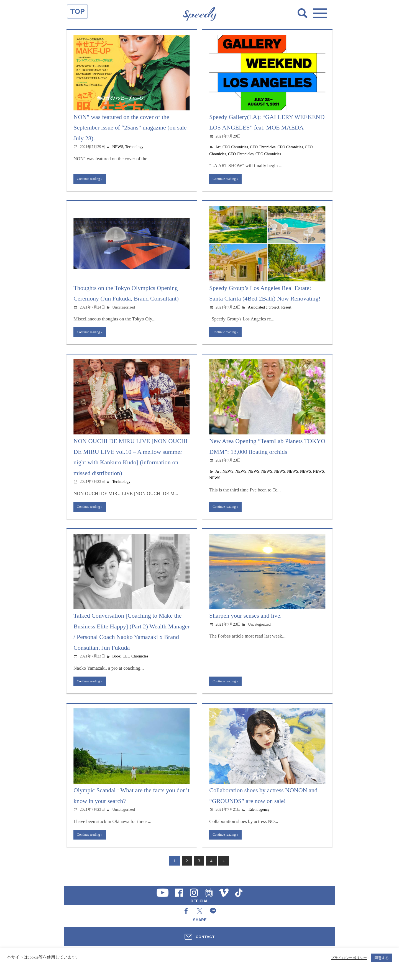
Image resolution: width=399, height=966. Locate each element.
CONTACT (205, 936)
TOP (77, 11)
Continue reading (90, 179)
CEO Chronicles (235, 147)
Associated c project (263, 309)
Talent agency (259, 816)
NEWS (117, 147)
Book (116, 661)
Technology (134, 147)
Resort (286, 309)
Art (218, 147)
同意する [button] (381, 958)
